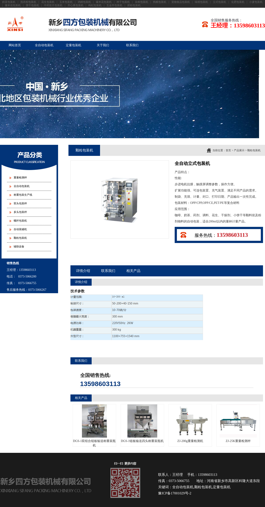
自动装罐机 (20, 229)
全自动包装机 (44, 45)
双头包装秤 (20, 203)
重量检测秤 (20, 177)
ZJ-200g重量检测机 (190, 423)
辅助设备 (19, 246)
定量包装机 (73, 45)
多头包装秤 (20, 212)
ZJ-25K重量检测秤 (238, 423)
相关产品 (133, 271)
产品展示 (239, 150)
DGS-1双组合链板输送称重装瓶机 (94, 425)
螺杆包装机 (20, 220)
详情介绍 (83, 271)
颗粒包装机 (20, 237)
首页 (228, 150)
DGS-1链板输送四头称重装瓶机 (142, 423)
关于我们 (103, 45)
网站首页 (15, 45)
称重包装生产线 (23, 194)
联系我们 (132, 45)
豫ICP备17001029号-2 (174, 493)
